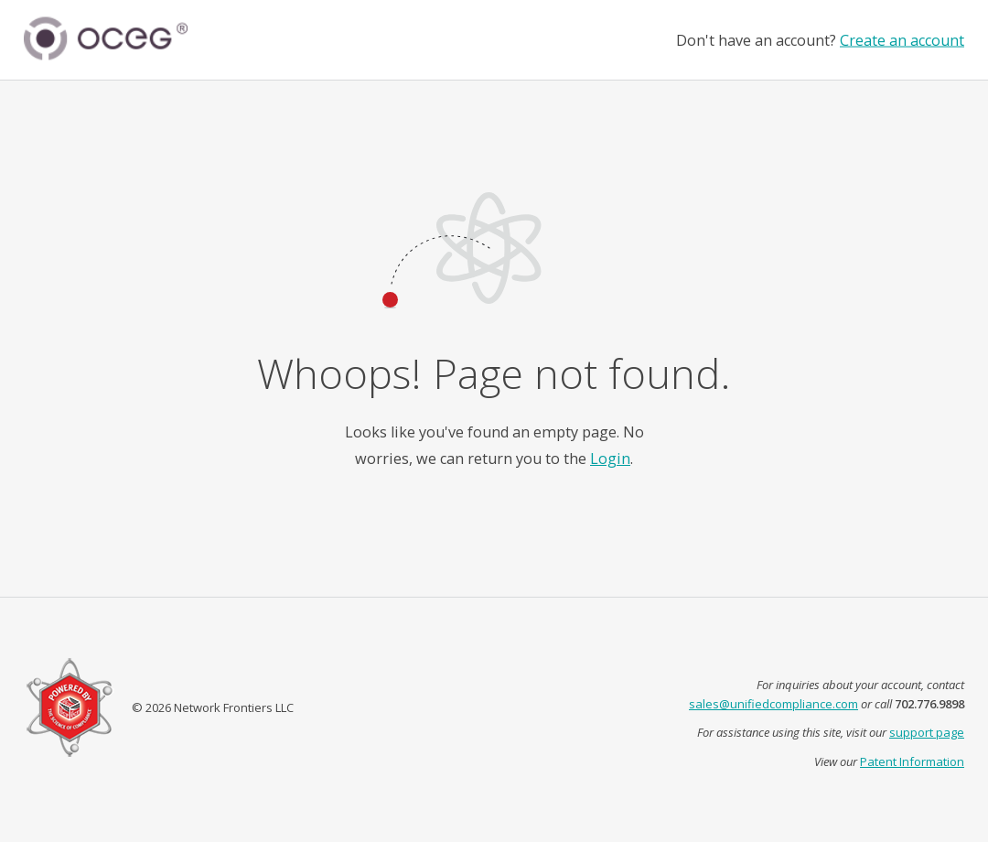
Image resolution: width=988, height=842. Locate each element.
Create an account (902, 39)
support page (926, 732)
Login (610, 458)
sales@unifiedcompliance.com (773, 704)
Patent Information (912, 761)
